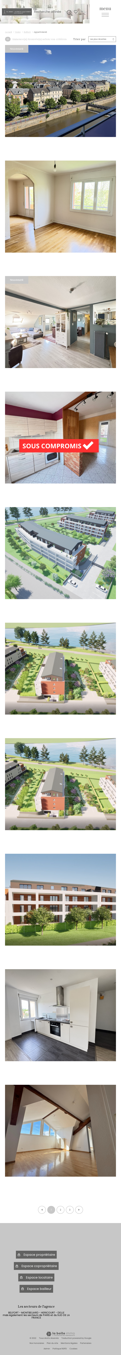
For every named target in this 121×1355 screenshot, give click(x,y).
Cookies (73, 1348)
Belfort (27, 32)
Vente (18, 32)
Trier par (79, 39)
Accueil (8, 32)
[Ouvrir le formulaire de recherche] (68, 12)
